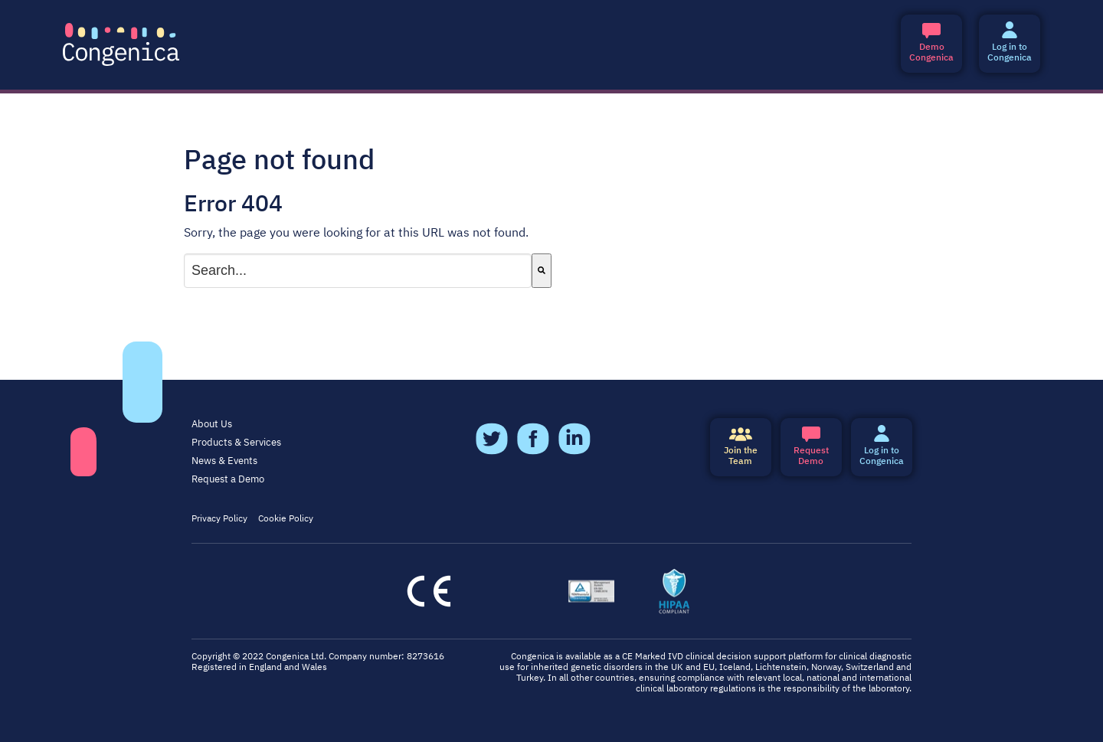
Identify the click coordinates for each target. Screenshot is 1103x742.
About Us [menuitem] (211, 425)
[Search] (542, 270)
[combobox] (358, 270)
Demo (811, 446)
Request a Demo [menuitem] (227, 480)
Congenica (931, 43)
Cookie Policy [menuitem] (285, 519)
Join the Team (740, 446)
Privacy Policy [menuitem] (219, 519)
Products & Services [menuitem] (236, 443)
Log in (1009, 43)
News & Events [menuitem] (224, 461)
